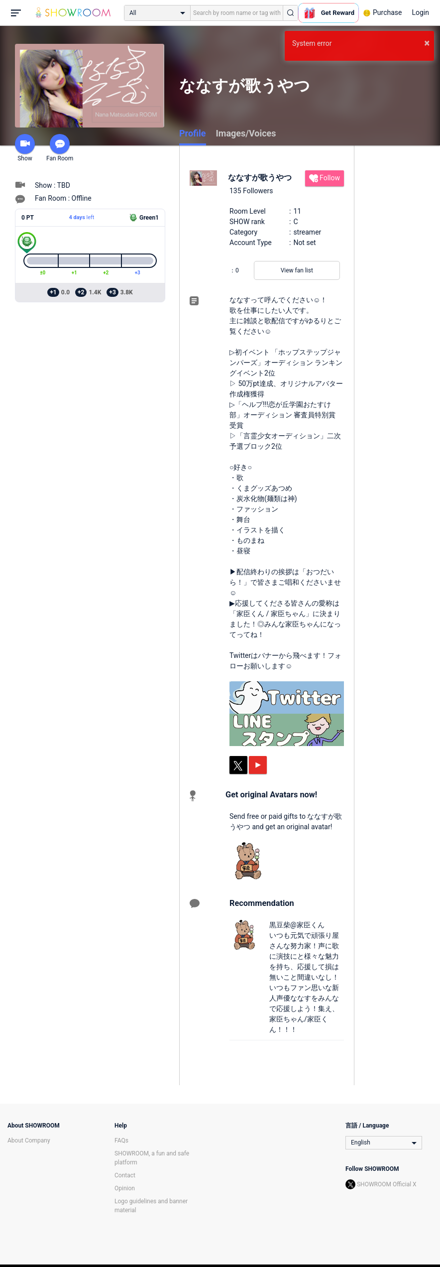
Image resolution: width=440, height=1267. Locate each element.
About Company (28, 1140)
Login (420, 12)
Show (25, 148)
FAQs (121, 1140)
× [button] (427, 43)
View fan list (297, 270)
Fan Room (59, 148)
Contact (124, 1175)
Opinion (124, 1188)
